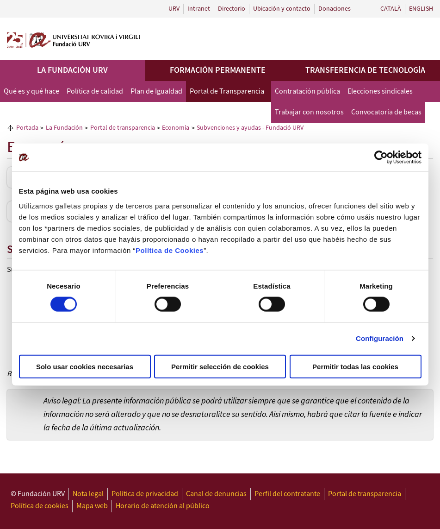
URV (174, 9)
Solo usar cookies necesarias (84, 366)
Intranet (198, 9)
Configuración (379, 338)
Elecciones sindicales (380, 91)
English (421, 9)
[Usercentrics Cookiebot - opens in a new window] (381, 157)
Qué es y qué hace (31, 91)
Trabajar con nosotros (309, 112)
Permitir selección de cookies (220, 366)
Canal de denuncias (216, 494)
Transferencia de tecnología (365, 70)
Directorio (231, 9)
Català (390, 9)
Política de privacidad (145, 494)
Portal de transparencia (364, 494)
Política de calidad (95, 91)
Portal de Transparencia (227, 91)
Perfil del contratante (287, 494)
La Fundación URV (72, 70)
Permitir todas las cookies (355, 366)
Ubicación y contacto (281, 9)
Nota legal (88, 494)
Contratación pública (307, 91)
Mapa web (92, 506)
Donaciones (334, 9)
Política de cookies (39, 506)
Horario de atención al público (163, 506)
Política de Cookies (170, 250)
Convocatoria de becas (386, 112)
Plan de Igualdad (156, 91)
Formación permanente (218, 70)
